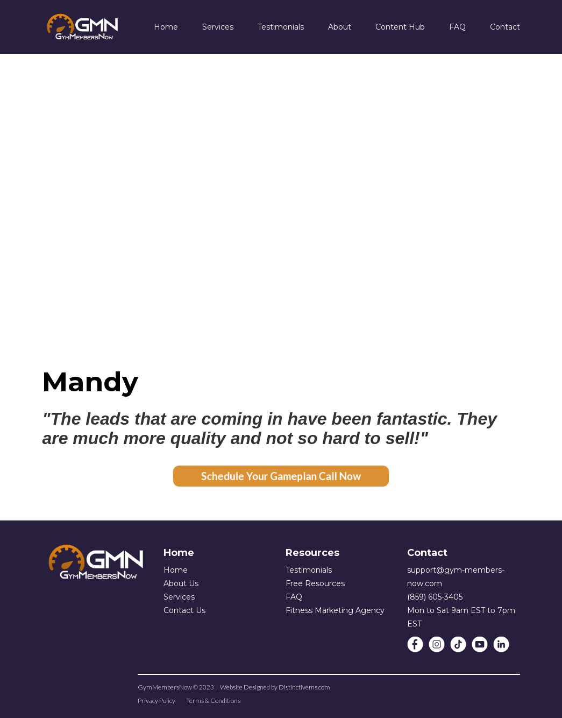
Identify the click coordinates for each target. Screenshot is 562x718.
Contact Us (184, 610)
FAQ (294, 597)
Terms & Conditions (213, 700)
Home (175, 570)
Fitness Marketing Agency (335, 610)
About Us (180, 583)
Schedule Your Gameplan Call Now (281, 476)
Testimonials (309, 570)
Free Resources (315, 583)
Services (179, 597)
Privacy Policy (156, 700)
